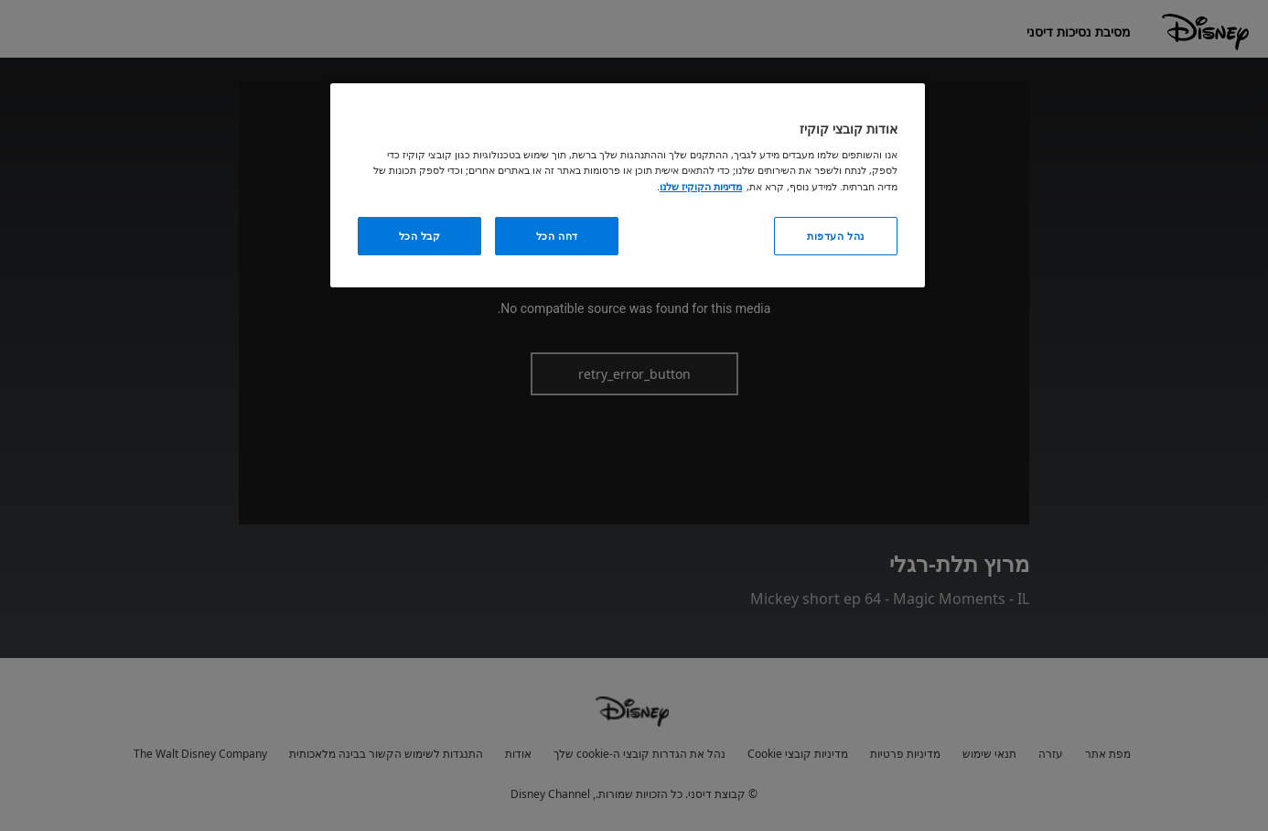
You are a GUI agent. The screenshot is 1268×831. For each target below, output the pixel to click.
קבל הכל (420, 236)
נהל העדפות (836, 236)
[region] (627, 185)
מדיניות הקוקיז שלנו (701, 186)
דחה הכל (557, 236)
